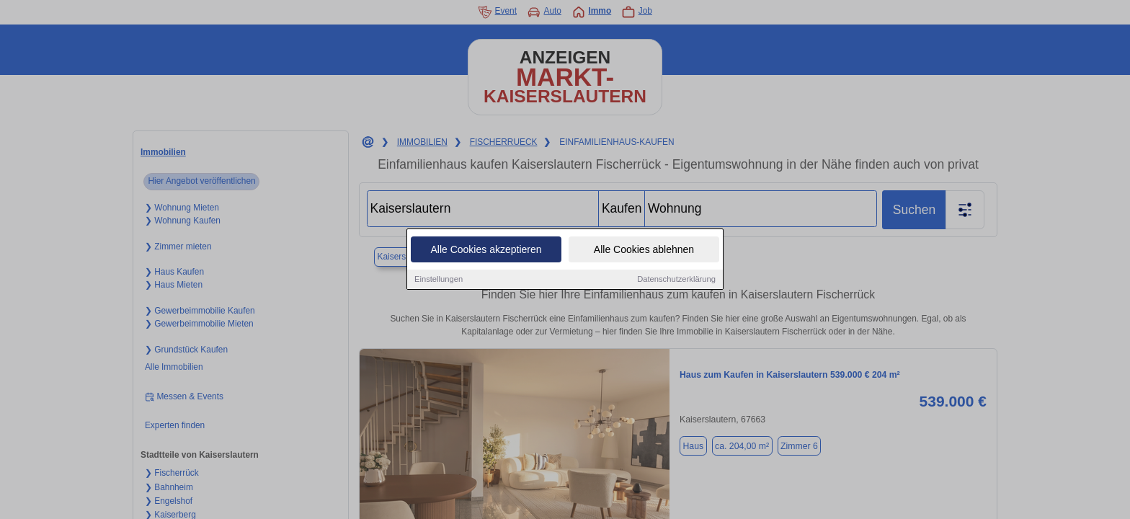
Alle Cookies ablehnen (644, 251)
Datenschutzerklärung (676, 281)
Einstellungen (438, 281)
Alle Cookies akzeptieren (485, 251)
